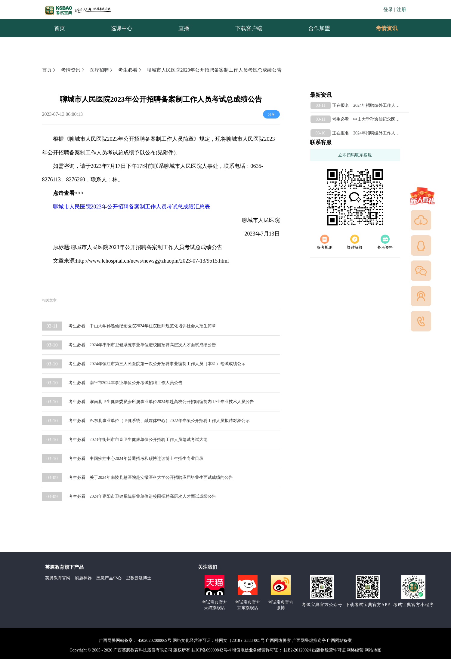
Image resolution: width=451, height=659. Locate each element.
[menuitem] (386, 28)
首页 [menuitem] (59, 28)
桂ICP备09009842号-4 (211, 650)
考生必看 (130, 69)
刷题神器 (83, 578)
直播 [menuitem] (183, 28)
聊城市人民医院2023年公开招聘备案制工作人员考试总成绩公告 (214, 69)
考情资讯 (382, 28)
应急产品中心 (109, 578)
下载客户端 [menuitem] (248, 28)
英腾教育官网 (57, 578)
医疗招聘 (102, 69)
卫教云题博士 (138, 578)
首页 (49, 69)
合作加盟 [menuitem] (319, 28)
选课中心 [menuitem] (121, 28)
